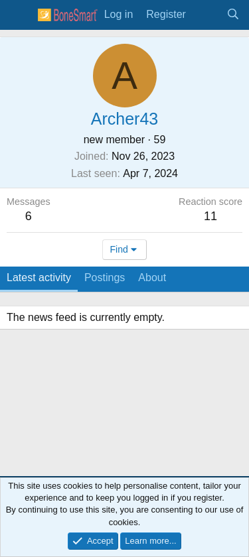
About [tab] (152, 277)
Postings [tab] (104, 277)
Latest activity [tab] (39, 277)
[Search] (232, 14)
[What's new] (206, 14)
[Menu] (19, 15)
